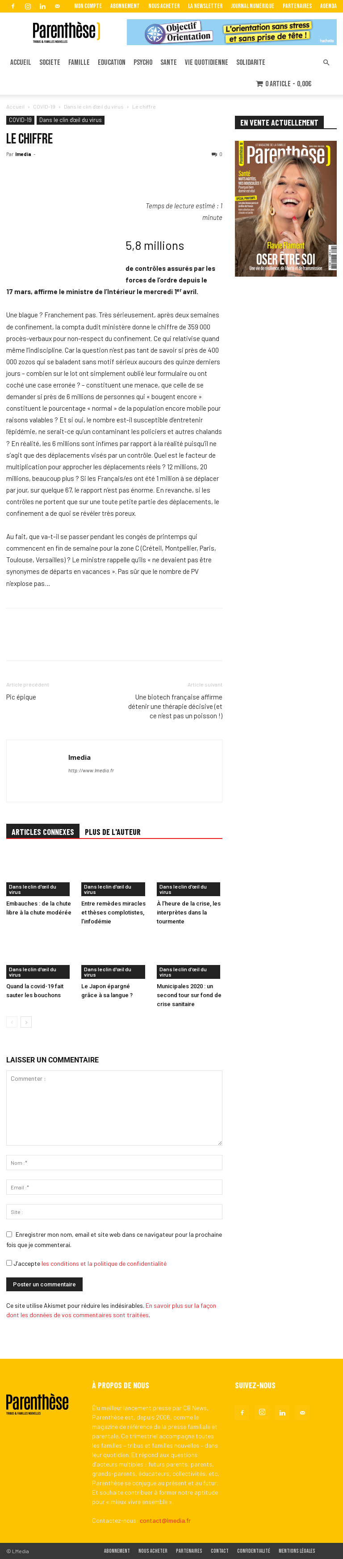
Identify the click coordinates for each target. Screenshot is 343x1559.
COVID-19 (44, 106)
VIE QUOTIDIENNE (206, 62)
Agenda (328, 6)
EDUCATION (111, 62)
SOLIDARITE (250, 62)
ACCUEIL (20, 62)
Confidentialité (253, 1551)
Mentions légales (297, 1551)
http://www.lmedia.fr (91, 770)
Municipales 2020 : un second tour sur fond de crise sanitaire (189, 995)
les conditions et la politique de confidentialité (104, 1263)
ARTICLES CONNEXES (43, 832)
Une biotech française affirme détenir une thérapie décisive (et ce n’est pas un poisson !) (175, 706)
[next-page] (26, 1022)
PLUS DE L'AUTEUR (113, 832)
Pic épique (21, 697)
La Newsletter (205, 6)
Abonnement (125, 6)
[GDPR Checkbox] (9, 1263)
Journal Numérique (252, 6)
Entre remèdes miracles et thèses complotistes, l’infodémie (113, 912)
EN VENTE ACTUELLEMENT (279, 122)
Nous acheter (164, 6)
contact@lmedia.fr (165, 1520)
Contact (220, 1551)
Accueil (15, 106)
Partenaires (297, 6)
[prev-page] (11, 1022)
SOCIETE (49, 62)
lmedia (23, 154)
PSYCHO (143, 62)
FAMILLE (79, 62)
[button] (326, 63)
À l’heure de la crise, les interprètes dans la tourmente (189, 912)
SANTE (168, 62)
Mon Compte (88, 6)
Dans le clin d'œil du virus (94, 106)
